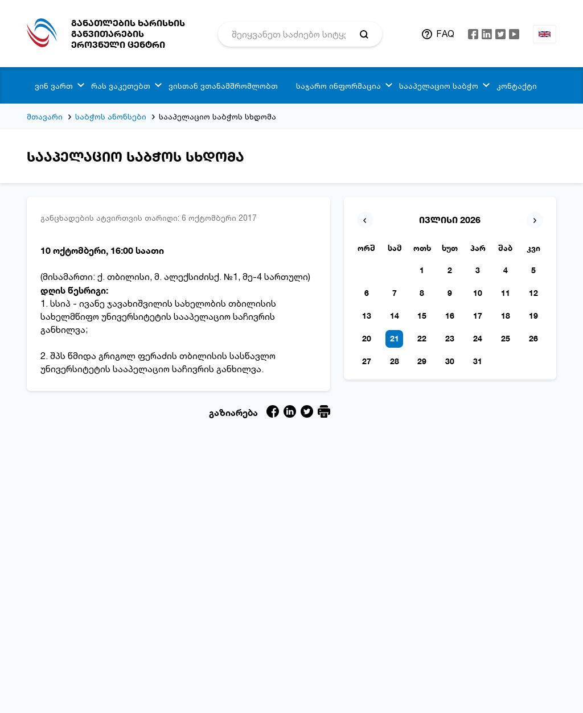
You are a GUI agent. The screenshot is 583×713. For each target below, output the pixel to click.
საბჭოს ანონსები (110, 116)
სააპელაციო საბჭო (438, 85)
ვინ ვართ (54, 85)
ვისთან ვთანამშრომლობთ (223, 85)
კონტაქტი (516, 85)
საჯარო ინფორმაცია (338, 85)
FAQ (445, 33)
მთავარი (45, 116)
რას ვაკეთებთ (120, 85)
